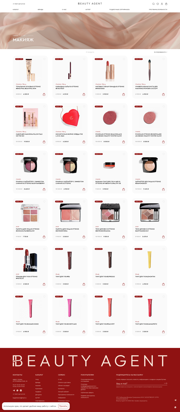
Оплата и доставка (64, 382)
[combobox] (160, 52)
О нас (60, 379)
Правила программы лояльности (88, 396)
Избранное (61, 398)
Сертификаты (39, 401)
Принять (63, 406)
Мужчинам (38, 389)
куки (17, 406)
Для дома (38, 395)
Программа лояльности (66, 395)
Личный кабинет (63, 392)
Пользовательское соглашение (87, 380)
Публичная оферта (87, 393)
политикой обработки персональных (151, 387)
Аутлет (37, 398)
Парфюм (38, 392)
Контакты (61, 389)
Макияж (38, 386)
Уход (37, 379)
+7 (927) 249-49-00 (19, 4)
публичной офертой (138, 387)
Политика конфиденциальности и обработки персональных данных (89, 387)
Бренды (37, 382)
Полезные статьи (63, 401)
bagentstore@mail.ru (19, 398)
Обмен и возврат (64, 386)
